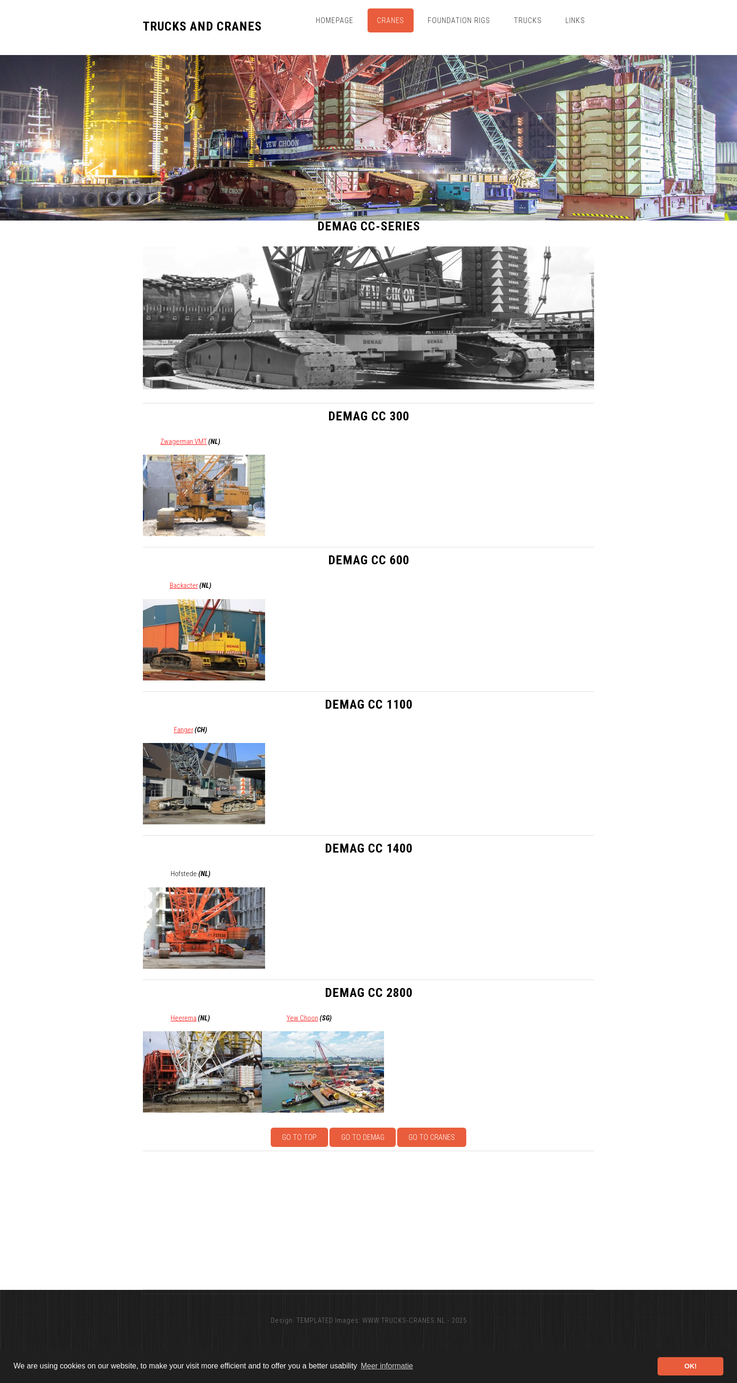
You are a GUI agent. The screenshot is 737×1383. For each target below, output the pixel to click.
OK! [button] (690, 1366)
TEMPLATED (315, 1320)
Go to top (299, 1137)
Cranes (391, 20)
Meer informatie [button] (387, 1366)
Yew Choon (302, 1018)
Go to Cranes (431, 1137)
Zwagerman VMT (183, 441)
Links (575, 20)
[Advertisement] (425, 1220)
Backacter (184, 585)
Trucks (528, 20)
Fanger (183, 730)
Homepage (334, 20)
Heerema (183, 1018)
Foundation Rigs (459, 20)
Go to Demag (362, 1137)
